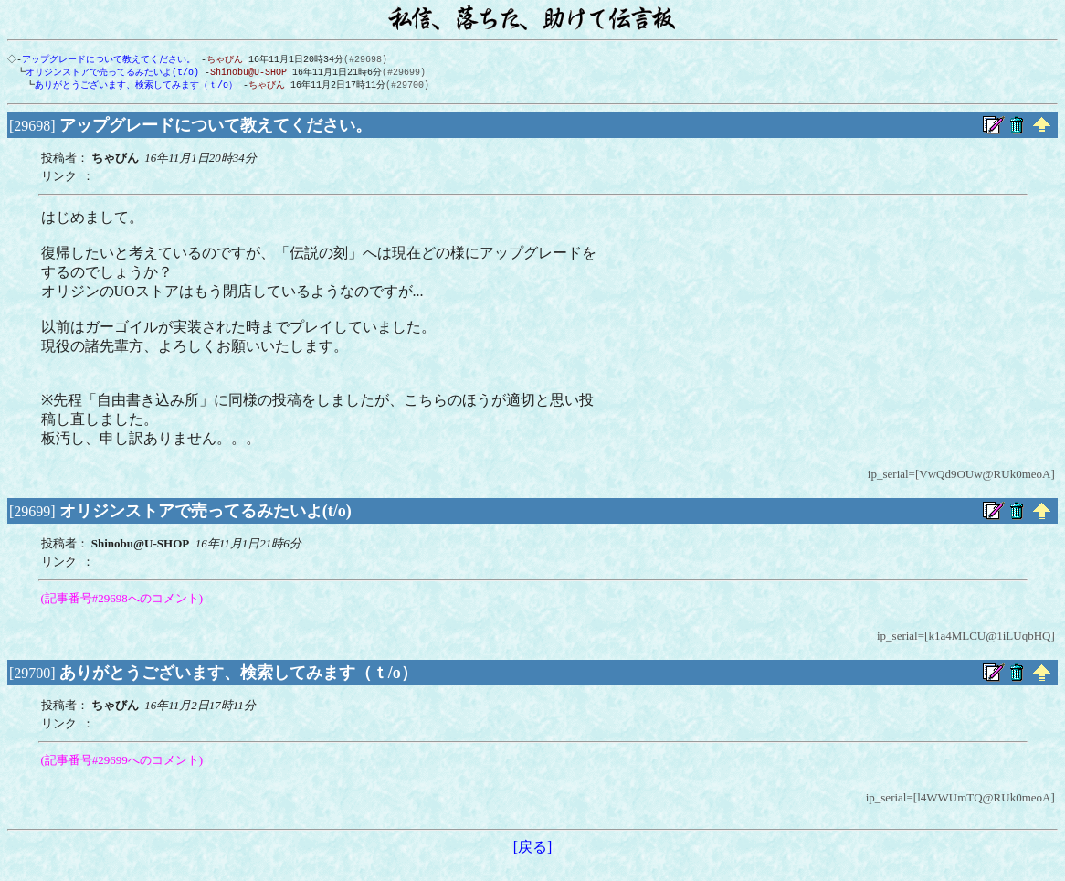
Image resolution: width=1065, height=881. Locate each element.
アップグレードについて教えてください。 (110, 59)
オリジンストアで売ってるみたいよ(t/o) (108, 73)
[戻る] (533, 849)
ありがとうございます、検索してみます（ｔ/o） (132, 86)
